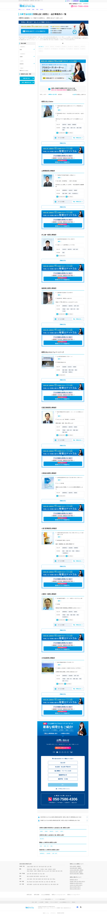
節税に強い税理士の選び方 (75, 888)
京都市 (39, 879)
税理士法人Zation (47, 101)
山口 (45, 881)
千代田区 (42, 869)
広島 (34, 881)
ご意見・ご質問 (34, 902)
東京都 (28, 869)
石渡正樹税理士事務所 (48, 407)
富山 (41, 873)
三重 (47, 876)
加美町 (41, 831)
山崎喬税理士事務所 (48, 171)
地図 (59, 110)
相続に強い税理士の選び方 (75, 886)
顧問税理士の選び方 (74, 879)
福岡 (28, 884)
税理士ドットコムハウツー (73, 894)
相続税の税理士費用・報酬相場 (76, 871)
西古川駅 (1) (41, 46)
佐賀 (38, 884)
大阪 (28, 879)
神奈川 (28, 870)
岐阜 (44, 876)
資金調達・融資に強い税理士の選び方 (77, 881)
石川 (39, 873)
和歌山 (53, 879)
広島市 (36, 881)
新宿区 (34, 869)
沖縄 (57, 884)
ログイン (67, 1)
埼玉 (43, 870)
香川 (49, 881)
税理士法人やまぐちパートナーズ (52, 352)
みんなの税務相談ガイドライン (65, 902)
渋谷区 (38, 869)
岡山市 (30, 881)
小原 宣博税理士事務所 (49, 528)
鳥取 (40, 881)
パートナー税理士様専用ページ (47, 899)
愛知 (28, 876)
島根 (42, 881)
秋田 (45, 866)
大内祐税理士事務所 (48, 658)
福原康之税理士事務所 (48, 288)
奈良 (51, 879)
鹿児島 (54, 884)
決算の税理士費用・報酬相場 (75, 868)
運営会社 (73, 902)
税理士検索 (36, 894)
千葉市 (53, 870)
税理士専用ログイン (84, 0)
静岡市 (37, 876)
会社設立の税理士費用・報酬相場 (76, 870)
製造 (51, 846)
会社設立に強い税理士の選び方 (76, 885)
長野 (30, 873)
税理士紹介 (29, 894)
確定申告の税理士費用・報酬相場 (76, 873)
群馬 (61, 870)
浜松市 (41, 876)
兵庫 (42, 879)
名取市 (61, 831)
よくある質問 (41, 902)
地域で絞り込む (26, 78)
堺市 (34, 879)
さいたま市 (46, 870)
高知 (54, 881)
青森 (35, 866)
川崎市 (35, 870)
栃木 (59, 870)
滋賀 (48, 879)
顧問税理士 (42, 853)
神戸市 (45, 879)
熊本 (43, 884)
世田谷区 (50, 869)
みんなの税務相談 (45, 894)
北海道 (28, 866)
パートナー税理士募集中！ (60, 899)
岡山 (28, 881)
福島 (50, 866)
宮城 (39, 866)
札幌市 (31, 866)
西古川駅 (42, 838)
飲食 (41, 846)
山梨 (28, 873)
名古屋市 (31, 876)
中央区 (46, 869)
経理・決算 (54, 853)
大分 (49, 884)
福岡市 (30, 884)
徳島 (47, 881)
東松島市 (51, 831)
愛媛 (52, 881)
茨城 (56, 870)
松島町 (46, 831)
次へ (63, 784)
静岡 (35, 876)
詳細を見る (63, 143)
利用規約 (46, 902)
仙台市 (57, 831)
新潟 (33, 873)
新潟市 (35, 873)
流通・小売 (46, 846)
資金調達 (48, 853)
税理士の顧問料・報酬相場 (75, 866)
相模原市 (39, 870)
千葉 (50, 870)
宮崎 (51, 884)
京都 (36, 879)
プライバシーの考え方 (54, 902)
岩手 (37, 866)
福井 (44, 873)
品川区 (54, 869)
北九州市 (35, 884)
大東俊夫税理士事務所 (48, 473)
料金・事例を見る (77, 137)
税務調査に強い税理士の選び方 (76, 883)
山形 (48, 866)
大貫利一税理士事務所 (48, 594)
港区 (31, 869)
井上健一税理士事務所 (48, 235)
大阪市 (30, 879)
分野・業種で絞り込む (26, 82)
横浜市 (31, 870)
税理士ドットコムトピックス (58, 894)
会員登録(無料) (75, 1)
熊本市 (46, 884)
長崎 (41, 884)
